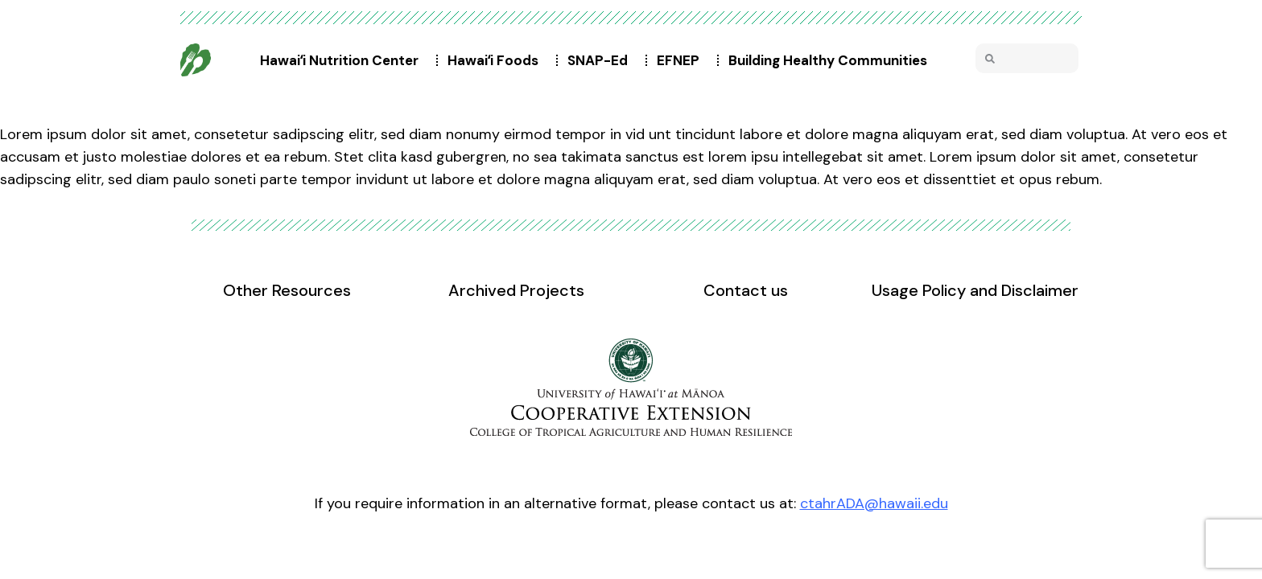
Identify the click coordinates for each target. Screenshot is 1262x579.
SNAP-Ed (601, 60)
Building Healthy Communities (831, 60)
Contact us (745, 290)
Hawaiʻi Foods (496, 60)
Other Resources (287, 290)
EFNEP (682, 60)
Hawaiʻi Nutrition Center (343, 60)
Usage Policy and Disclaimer (975, 290)
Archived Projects (516, 290)
